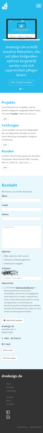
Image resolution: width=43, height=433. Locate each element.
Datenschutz (7, 283)
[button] (3, 52)
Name (4, 196)
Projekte (14, 114)
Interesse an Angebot (12, 264)
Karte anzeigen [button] (9, 358)
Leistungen (11, 391)
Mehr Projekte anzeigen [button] (21, 82)
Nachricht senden (13, 320)
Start (8, 384)
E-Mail (5, 205)
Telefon (5, 214)
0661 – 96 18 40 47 (12, 338)
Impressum (22, 427)
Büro (8, 401)
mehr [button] (5, 119)
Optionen (6, 252)
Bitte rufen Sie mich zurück (15, 256)
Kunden (10, 397)
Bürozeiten (8, 350)
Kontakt (9, 404)
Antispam (6, 268)
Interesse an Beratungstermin (16, 260)
